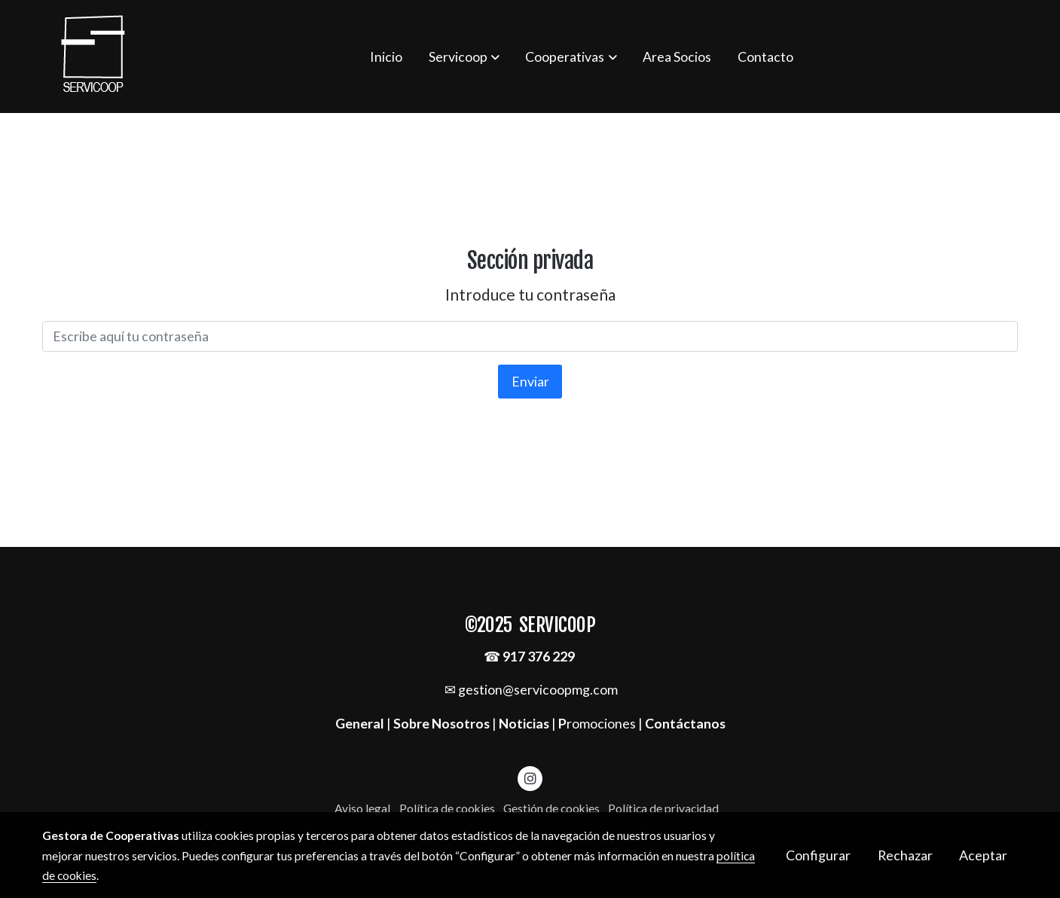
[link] (93, 56)
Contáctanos (685, 723)
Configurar (818, 855)
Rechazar (905, 855)
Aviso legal (362, 808)
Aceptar (983, 855)
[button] (464, 56)
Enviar (530, 381)
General (360, 723)
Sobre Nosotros (441, 723)
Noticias (524, 723)
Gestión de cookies (551, 808)
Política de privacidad (663, 808)
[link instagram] (530, 777)
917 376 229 (539, 656)
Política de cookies (447, 808)
